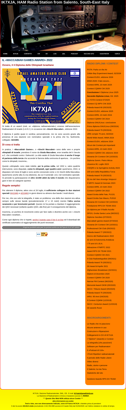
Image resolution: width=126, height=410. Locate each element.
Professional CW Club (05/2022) (101, 228)
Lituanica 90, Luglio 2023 (98, 164)
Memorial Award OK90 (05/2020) (101, 285)
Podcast (74, 54)
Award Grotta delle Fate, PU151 (101, 194)
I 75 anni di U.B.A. (95, 243)
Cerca (117, 54)
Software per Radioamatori (98, 346)
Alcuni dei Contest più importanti (101, 145)
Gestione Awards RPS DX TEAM (101, 379)
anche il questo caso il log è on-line (48, 220)
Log (54, 54)
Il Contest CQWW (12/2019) (99, 300)
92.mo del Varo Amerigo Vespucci (101, 179)
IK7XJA (15, 54)
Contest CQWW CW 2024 (98, 119)
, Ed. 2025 (102, 96)
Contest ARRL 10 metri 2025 (99, 85)
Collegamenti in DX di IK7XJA (100, 335)
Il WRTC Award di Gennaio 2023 (101, 183)
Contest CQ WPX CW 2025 (99, 104)
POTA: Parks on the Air (97, 69)
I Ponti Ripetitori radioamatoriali (100, 354)
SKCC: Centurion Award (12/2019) (102, 304)
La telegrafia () (99, 343)
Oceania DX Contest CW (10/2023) (102, 156)
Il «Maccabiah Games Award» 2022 (27, 60)
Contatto (28, 54)
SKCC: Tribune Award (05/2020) (101, 289)
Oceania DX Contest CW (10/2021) (102, 225)
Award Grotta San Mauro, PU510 (101, 198)
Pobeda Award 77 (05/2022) (99, 232)
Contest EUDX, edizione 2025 (100, 111)
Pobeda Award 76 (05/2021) (99, 262)
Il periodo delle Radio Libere (99, 358)
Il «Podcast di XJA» (95, 350)
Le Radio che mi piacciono (98, 324)
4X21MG (14, 193)
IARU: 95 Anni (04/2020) (97, 296)
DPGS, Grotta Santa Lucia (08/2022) (103, 213)
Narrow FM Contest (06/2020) (100, 281)
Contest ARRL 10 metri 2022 (99, 187)
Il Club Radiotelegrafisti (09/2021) (101, 259)
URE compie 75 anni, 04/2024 (100, 134)
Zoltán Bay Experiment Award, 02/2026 (104, 73)
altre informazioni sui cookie (63, 401)
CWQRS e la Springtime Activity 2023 (103, 168)
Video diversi (92, 361)
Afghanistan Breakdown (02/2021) (102, 270)
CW (39, 54)
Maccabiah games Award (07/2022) (102, 221)
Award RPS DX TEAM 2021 (99, 251)
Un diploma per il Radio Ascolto (100, 209)
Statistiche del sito (95, 373)
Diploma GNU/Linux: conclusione (101, 122)
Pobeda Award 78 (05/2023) (99, 175)
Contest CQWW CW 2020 (98, 277)
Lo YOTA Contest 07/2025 (98, 100)
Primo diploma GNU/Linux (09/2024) (103, 126)
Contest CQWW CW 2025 (98, 88)
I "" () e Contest (100, 339)
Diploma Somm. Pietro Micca (99, 160)
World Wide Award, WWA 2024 (100, 138)
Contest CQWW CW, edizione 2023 (102, 153)
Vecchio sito (89, 54)
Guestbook (104, 54)
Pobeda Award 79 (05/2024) (99, 130)
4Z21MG (24, 193)
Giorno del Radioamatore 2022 (100, 236)
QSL (63, 54)
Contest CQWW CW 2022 (98, 190)
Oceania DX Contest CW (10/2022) (102, 202)
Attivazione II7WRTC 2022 (98, 247)
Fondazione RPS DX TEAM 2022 (101, 206)
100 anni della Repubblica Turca (101, 172)
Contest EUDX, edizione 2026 (100, 77)
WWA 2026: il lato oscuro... (99, 81)
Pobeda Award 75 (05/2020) (99, 293)
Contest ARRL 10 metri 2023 (99, 149)
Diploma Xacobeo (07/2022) (99, 217)
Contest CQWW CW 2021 (98, 255)
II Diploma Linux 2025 (102, 92)
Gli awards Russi (94, 308)
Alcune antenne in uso (96, 327)
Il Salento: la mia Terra (97, 369)
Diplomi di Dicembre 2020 (98, 274)
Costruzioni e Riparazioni (98, 331)
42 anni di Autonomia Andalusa (100, 240)
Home (5, 54)
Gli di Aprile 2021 (97, 266)
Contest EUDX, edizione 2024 (100, 141)
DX (47, 54)
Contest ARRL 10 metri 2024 (99, 115)
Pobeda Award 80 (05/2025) (99, 107)
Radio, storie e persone (97, 365)
